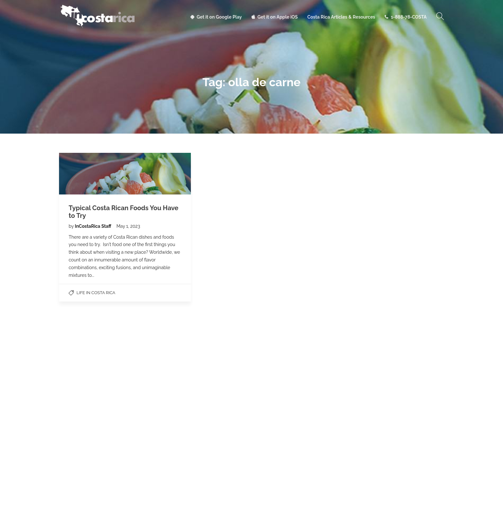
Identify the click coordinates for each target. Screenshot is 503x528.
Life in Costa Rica (96, 292)
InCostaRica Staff (93, 226)
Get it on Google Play (219, 17)
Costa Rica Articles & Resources (341, 17)
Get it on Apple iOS (278, 17)
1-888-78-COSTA (409, 17)
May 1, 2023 (128, 226)
